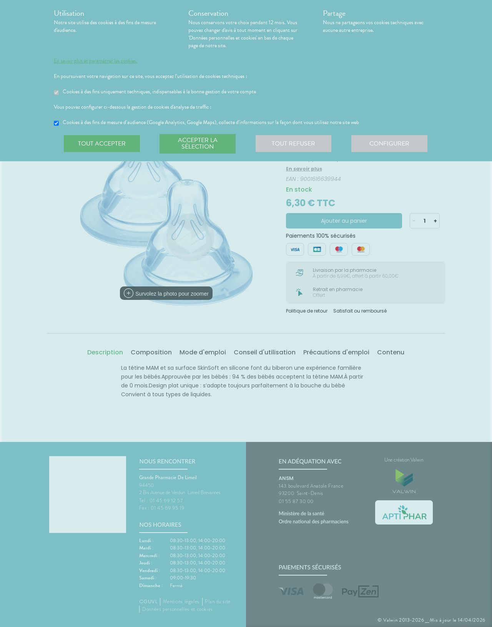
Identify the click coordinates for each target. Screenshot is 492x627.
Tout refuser (294, 143)
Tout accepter (102, 143)
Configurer (390, 143)
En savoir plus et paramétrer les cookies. (95, 61)
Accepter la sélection (198, 144)
